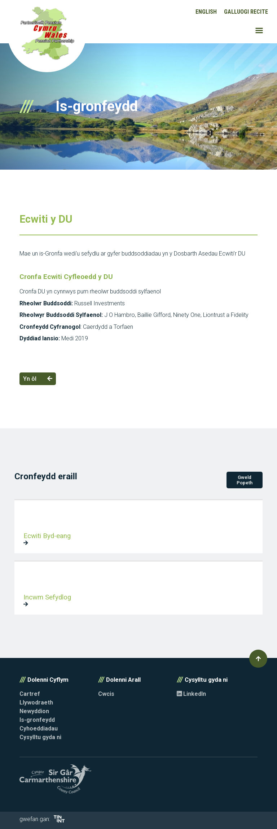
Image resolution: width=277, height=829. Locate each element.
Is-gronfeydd (37, 719)
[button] (258, 659)
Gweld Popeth (244, 480)
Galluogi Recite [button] (246, 11)
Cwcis (106, 693)
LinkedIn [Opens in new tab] (191, 693)
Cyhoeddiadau (38, 728)
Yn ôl (37, 378)
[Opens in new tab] (59, 820)
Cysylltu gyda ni (40, 737)
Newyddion (34, 711)
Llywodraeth (36, 702)
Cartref (29, 693)
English (206, 11)
